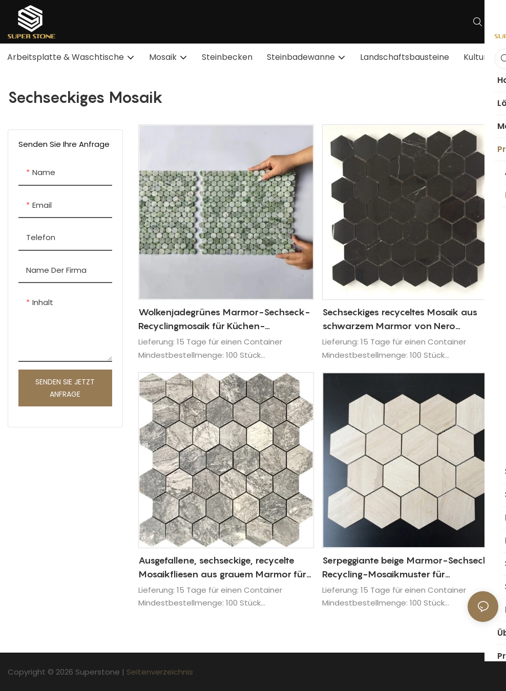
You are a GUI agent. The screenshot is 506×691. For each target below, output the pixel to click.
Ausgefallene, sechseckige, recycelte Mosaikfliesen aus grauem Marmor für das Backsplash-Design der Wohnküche (226, 568)
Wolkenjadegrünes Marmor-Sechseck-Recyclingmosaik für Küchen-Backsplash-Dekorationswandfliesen (224, 320)
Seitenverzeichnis (159, 671)
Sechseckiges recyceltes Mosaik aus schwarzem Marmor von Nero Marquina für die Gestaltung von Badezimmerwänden (399, 320)
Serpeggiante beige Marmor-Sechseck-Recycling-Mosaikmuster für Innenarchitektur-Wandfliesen (408, 568)
